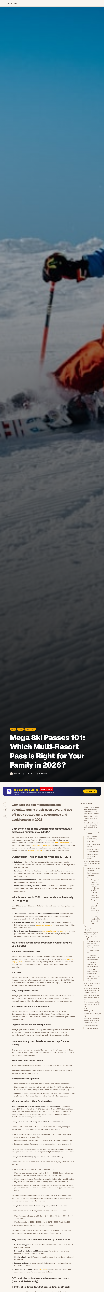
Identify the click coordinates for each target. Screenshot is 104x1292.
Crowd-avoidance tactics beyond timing (92, 984)
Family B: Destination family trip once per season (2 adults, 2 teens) (95, 902)
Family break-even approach (93, 874)
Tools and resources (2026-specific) (90, 1010)
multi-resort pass (62, 843)
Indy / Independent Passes (93, 845)
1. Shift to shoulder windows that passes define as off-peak (93, 945)
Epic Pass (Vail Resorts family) (92, 838)
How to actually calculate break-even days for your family (92, 863)
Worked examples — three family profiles (94, 879)
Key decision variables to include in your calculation (92, 928)
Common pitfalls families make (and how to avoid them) (92, 1004)
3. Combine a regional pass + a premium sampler (93, 958)
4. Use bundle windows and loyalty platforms (92, 964)
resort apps (64, 931)
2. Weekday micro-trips (93, 952)
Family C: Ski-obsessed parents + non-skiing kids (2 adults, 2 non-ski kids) (95, 917)
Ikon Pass (90, 842)
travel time (42, 1269)
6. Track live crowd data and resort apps (93, 978)
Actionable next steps (91, 1025)
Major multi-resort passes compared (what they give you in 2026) (92, 832)
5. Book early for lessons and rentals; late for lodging (94, 971)
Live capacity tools (49, 931)
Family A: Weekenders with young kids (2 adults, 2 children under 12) (95, 888)
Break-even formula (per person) (93, 869)
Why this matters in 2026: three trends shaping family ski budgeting (92, 825)
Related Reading (92, 1028)
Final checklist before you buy (92, 1015)
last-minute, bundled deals (41, 845)
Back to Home (10, 3)
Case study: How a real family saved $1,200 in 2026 (91, 997)
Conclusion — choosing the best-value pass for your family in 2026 (92, 1021)
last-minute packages (44, 925)
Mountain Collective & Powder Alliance (93, 850)
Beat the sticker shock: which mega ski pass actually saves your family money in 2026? (91, 810)
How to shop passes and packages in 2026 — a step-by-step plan (92, 990)
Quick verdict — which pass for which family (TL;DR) (91, 818)
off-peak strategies (35, 850)
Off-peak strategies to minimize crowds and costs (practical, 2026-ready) (91, 936)
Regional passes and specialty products (92, 856)
